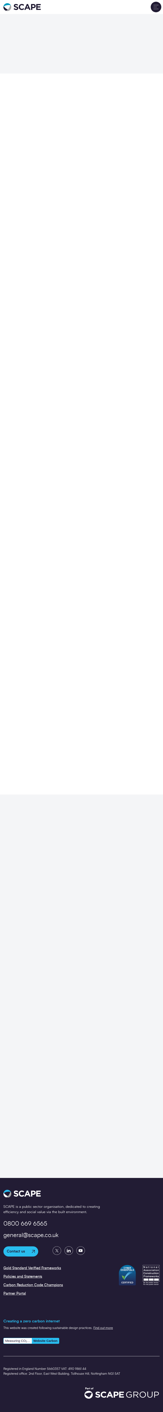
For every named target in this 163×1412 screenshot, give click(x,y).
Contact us (21, 1251)
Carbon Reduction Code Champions (33, 1285)
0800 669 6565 (25, 1224)
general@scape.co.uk (31, 1235)
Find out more (103, 1328)
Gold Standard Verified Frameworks (32, 1268)
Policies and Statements (22, 1276)
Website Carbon (45, 1341)
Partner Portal (14, 1293)
